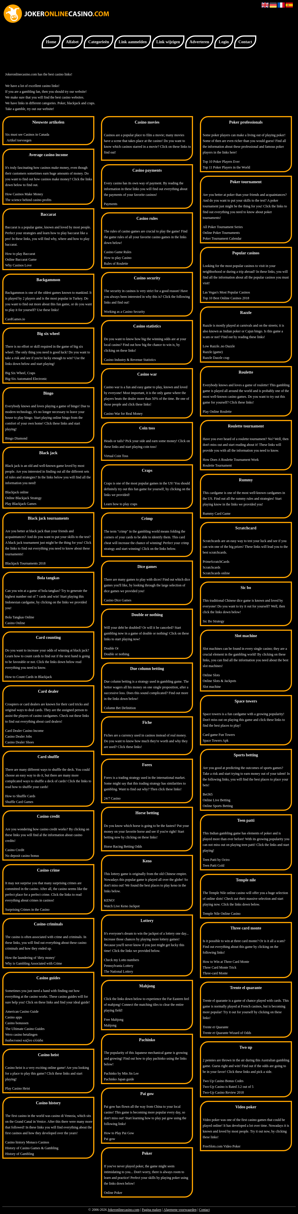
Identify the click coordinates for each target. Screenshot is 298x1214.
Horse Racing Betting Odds (123, 846)
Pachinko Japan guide (119, 1079)
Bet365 (208, 794)
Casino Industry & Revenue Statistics (130, 360)
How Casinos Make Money (24, 194)
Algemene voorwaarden (179, 1210)
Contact (245, 42)
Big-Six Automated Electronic (26, 379)
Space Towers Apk (216, 740)
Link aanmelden (133, 42)
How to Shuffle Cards (20, 796)
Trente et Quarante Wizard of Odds (227, 1033)
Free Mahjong (113, 1020)
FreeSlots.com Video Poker (221, 1146)
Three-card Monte (215, 973)
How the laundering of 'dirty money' (30, 958)
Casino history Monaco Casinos (27, 1142)
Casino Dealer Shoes (19, 742)
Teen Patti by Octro (216, 860)
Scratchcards (211, 567)
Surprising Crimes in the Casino (27, 910)
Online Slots (211, 675)
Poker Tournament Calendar (222, 238)
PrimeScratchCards (216, 562)
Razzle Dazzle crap (216, 358)
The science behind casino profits (28, 200)
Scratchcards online (216, 573)
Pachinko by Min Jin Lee (121, 1073)
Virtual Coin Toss (116, 456)
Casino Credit (14, 850)
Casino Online (15, 623)
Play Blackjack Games (21, 504)
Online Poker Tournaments (221, 233)
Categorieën (98, 42)
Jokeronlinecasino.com (123, 1210)
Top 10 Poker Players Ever (221, 162)
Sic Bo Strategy (213, 621)
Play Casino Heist (17, 1088)
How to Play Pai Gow (119, 1133)
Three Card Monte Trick (219, 967)
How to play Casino (117, 258)
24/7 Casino (112, 798)
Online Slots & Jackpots (219, 681)
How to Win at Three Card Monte (226, 962)
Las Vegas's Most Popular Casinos (226, 292)
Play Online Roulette (217, 412)
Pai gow (109, 1139)
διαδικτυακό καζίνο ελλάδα (24, 1040)
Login (224, 42)
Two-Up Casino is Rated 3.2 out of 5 (228, 1087)
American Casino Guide (22, 1012)
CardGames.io (15, 319)
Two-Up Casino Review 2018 (223, 1092)
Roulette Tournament (217, 465)
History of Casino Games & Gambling (31, 1148)
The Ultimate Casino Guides (25, 1029)
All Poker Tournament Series (223, 227)
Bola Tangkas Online (19, 617)
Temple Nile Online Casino (221, 914)
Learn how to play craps (120, 504)
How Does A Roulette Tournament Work (231, 460)
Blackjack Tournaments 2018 (25, 563)
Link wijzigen (168, 42)
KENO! (109, 900)
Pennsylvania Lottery (118, 966)
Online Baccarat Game (21, 259)
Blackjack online (16, 492)
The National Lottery (118, 971)
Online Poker (113, 1193)
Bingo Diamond (16, 438)
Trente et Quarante (216, 1027)
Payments (110, 204)
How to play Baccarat (20, 254)
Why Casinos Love (18, 265)
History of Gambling (19, 1154)
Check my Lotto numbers (121, 960)
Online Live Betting (216, 800)
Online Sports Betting (218, 806)
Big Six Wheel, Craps (20, 373)
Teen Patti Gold (213, 865)
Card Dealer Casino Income (24, 731)
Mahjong (110, 1025)
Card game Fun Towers (219, 735)
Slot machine (212, 687)
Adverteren (199, 42)
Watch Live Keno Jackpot (122, 906)
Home (51, 42)
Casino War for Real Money (123, 414)
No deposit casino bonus (22, 856)
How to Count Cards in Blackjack (28, 677)
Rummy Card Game (217, 514)
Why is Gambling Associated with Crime (33, 963)
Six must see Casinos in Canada (27, 134)
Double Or (111, 648)
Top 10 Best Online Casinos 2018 (226, 298)
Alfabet (72, 42)
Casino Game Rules (117, 252)
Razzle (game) (213, 352)
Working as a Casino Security (124, 312)
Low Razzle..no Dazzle (219, 346)
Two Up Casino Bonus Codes (223, 1081)
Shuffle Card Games (19, 802)
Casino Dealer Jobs (18, 736)
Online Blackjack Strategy (23, 498)
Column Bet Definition (120, 708)
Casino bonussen (16, 1023)
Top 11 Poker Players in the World (226, 167)
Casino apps (13, 1017)
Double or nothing (116, 654)
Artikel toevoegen (19, 140)
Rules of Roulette (116, 264)
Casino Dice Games (117, 600)
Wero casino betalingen (21, 1035)
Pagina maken (151, 1210)
